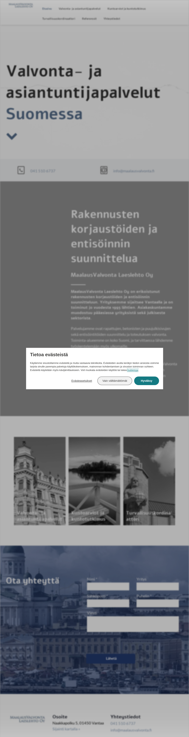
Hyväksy (146, 380)
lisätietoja (133, 370)
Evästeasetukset (81, 380)
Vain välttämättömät (114, 380)
